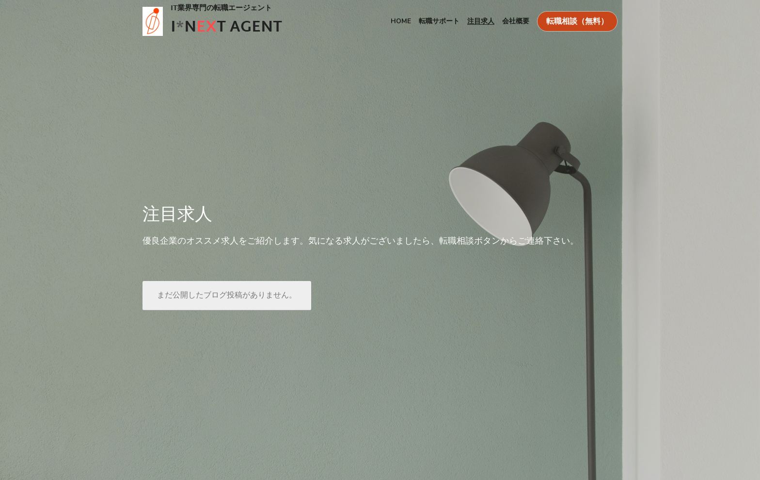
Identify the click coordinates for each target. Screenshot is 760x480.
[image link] (152, 20)
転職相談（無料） (577, 21)
